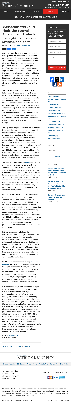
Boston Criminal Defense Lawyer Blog (18, 4)
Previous (7, 346)
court (27, 162)
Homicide (53, 136)
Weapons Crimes (14, 335)
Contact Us (50, 11)
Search (57, 156)
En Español (64, 7)
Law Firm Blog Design (58, 400)
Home (6, 11)
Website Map (43, 364)
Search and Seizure (56, 114)
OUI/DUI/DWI (54, 108)
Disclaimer (21, 364)
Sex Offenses (54, 122)
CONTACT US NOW (57, 68)
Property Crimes (55, 128)
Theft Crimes (54, 111)
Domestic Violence (56, 125)
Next (27, 346)
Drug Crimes (54, 97)
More (67, 11)
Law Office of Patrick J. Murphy (25, 400)
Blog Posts (64, 364)
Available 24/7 (51, 7)
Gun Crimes (53, 105)
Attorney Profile (20, 11)
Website (36, 11)
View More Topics (54, 139)
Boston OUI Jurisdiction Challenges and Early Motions (56, 197)
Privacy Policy (32, 364)
